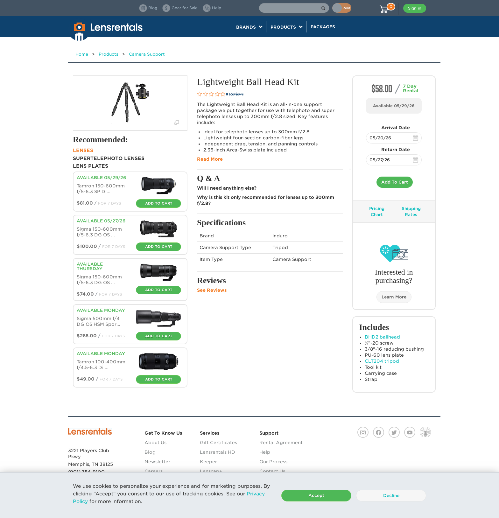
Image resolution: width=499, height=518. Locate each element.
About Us (155, 442)
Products (108, 54)
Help (264, 452)
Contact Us (272, 471)
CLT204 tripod (382, 361)
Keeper (208, 461)
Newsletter (157, 461)
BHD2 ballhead (382, 337)
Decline (391, 495)
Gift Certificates (218, 442)
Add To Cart (394, 182)
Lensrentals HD (217, 452)
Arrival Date (395, 127)
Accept (316, 495)
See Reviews (212, 290)
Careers (153, 471)
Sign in (414, 8)
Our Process (273, 461)
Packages (323, 26)
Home (81, 54)
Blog (150, 452)
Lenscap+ (211, 471)
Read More (210, 159)
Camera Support (147, 54)
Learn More (394, 297)
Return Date (395, 149)
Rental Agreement (281, 442)
